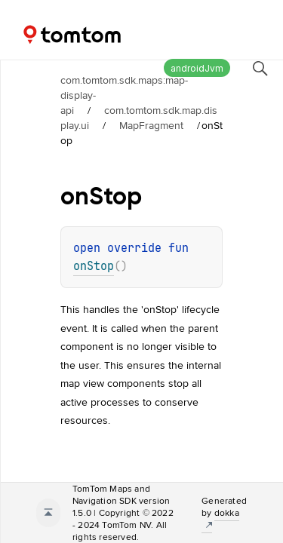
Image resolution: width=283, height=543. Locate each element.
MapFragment (151, 125)
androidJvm (197, 68)
